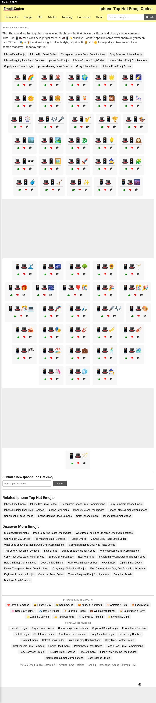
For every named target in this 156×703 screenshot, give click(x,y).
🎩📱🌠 (132, 77)
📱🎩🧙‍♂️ (105, 371)
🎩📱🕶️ (24, 161)
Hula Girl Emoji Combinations (20, 562)
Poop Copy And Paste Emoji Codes (52, 532)
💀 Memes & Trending (91, 616)
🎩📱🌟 (105, 77)
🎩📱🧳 (26, 182)
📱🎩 (105, 182)
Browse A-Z (11, 17)
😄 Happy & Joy (42, 605)
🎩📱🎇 (105, 98)
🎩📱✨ (80, 182)
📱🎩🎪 (24, 329)
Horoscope (83, 17)
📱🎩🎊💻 (21, 308)
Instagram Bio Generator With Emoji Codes (121, 556)
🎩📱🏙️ (24, 140)
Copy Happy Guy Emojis (17, 538)
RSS (134, 664)
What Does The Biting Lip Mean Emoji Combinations (104, 532)
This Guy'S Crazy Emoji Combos (21, 550)
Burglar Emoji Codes (42, 628)
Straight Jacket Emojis (16, 532)
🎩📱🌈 (24, 77)
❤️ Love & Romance (18, 605)
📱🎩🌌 (51, 266)
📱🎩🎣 (78, 308)
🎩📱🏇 (135, 119)
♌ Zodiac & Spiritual (38, 616)
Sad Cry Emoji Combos (61, 556)
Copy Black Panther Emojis (119, 640)
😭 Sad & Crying (64, 605)
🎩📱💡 (105, 140)
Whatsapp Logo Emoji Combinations (120, 550)
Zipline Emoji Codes (131, 562)
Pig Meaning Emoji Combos (50, 538)
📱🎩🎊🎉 (135, 287)
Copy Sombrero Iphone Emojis (126, 54)
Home (5, 27)
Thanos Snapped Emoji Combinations (88, 574)
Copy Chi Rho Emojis (52, 562)
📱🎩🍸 (132, 266)
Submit (59, 483)
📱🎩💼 (78, 350)
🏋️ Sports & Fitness (75, 610)
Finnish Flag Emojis (59, 646)
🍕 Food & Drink (140, 605)
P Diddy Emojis (78, 538)
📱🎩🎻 (132, 329)
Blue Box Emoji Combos (62, 652)
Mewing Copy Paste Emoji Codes (108, 538)
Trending (67, 17)
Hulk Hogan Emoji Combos (82, 562)
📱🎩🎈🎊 (74, 287)
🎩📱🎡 (21, 119)
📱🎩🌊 (24, 266)
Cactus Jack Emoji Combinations (125, 646)
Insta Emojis (50, 550)
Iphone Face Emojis (15, 54)
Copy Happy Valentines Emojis (69, 568)
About (99, 17)
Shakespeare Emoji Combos (28, 646)
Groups (28, 17)
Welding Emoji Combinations (85, 640)
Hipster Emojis (87, 652)
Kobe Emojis (109, 562)
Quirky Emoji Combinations (73, 628)
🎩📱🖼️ (51, 161)
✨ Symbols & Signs (118, 616)
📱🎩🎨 (138, 308)
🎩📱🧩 (132, 161)
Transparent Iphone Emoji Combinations (83, 54)
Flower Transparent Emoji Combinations (26, 568)
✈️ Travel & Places (49, 610)
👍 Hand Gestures (64, 616)
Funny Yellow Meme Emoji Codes (118, 652)
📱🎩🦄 (51, 371)
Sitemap (125, 664)
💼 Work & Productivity (102, 610)
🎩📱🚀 (78, 161)
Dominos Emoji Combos (17, 580)
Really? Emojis (86, 556)
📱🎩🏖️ (51, 350)
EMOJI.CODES (9, 2)
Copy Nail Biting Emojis (105, 628)
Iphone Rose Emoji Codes (117, 66)
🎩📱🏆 (108, 119)
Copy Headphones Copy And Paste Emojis (92, 544)
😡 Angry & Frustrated (90, 605)
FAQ (39, 17)
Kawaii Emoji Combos (134, 628)
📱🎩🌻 (105, 266)
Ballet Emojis (22, 634)
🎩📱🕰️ (132, 140)
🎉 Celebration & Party (132, 610)
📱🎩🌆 (130, 182)
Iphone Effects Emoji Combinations (128, 60)
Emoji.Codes (36, 664)
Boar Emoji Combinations (72, 634)
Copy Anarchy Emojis (102, 634)
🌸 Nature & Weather (22, 610)
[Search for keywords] (125, 17)
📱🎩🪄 (78, 456)
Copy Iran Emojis (123, 574)
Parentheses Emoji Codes (88, 646)
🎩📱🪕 (53, 182)
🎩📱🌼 (24, 98)
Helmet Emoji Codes (53, 640)
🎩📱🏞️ (51, 140)
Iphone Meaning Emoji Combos (55, 66)
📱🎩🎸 (78, 329)
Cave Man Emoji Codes (51, 574)
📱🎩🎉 (105, 287)
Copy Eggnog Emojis (99, 657)
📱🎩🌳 (78, 266)
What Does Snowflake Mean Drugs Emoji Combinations (34, 544)
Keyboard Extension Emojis (19, 574)
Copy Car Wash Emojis (32, 652)
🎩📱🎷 (81, 119)
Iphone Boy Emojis (58, 60)
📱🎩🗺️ (132, 350)
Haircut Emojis (30, 640)
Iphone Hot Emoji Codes (43, 54)
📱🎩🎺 (105, 329)
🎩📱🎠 (132, 98)
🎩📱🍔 (51, 98)
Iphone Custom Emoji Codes (88, 60)
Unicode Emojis (18, 628)
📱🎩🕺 (105, 350)
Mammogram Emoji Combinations (64, 657)
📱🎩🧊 (78, 371)
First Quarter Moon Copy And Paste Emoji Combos (118, 568)
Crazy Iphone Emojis (87, 66)
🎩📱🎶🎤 (51, 119)
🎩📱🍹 (78, 98)
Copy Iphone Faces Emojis (18, 66)
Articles (52, 17)
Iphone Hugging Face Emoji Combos (24, 60)
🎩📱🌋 (51, 77)
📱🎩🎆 (44, 287)
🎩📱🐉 (78, 140)
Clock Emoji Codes (43, 634)
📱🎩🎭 (51, 329)
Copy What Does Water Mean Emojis (24, 556)
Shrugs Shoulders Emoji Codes (78, 550)
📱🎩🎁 (17, 287)
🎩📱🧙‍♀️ (105, 161)
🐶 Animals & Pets (117, 605)
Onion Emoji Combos (129, 634)
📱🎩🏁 (24, 350)
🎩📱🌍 (78, 77)
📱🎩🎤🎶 (108, 308)
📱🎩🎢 (51, 308)
